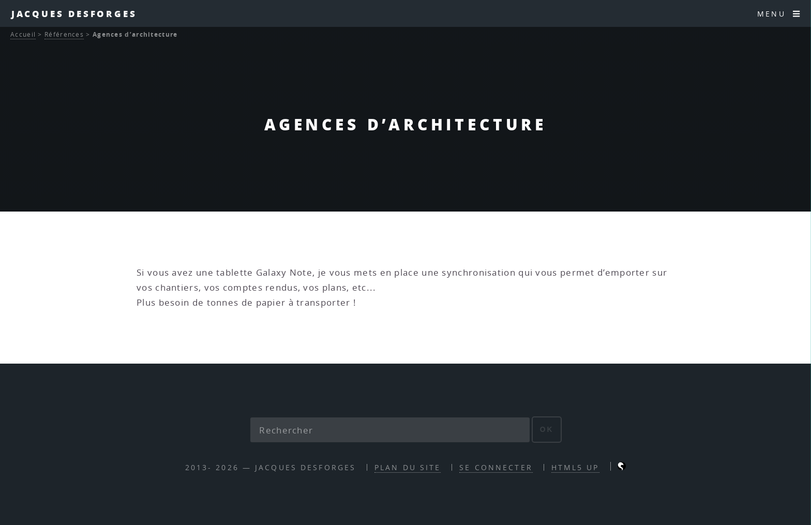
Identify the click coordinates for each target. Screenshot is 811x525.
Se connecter (495, 467)
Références (64, 34)
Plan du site (407, 467)
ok (547, 429)
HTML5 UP (575, 467)
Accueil (23, 34)
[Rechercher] (390, 429)
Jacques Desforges (74, 13)
